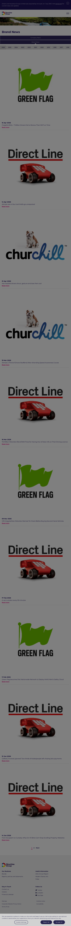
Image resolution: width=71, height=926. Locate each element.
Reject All (46, 924)
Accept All (59, 924)
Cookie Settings (21, 924)
